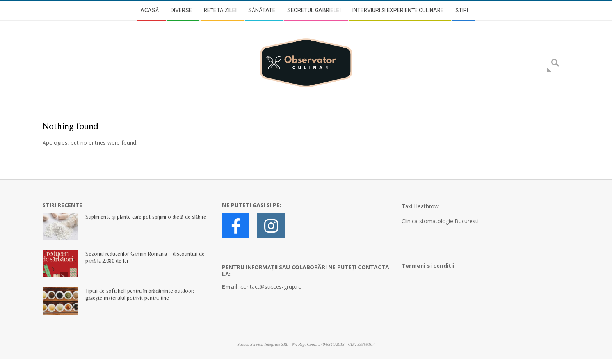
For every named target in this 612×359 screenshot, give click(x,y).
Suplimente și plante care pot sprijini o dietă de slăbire (145, 216)
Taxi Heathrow (420, 206)
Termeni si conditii (428, 265)
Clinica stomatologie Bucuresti (440, 221)
